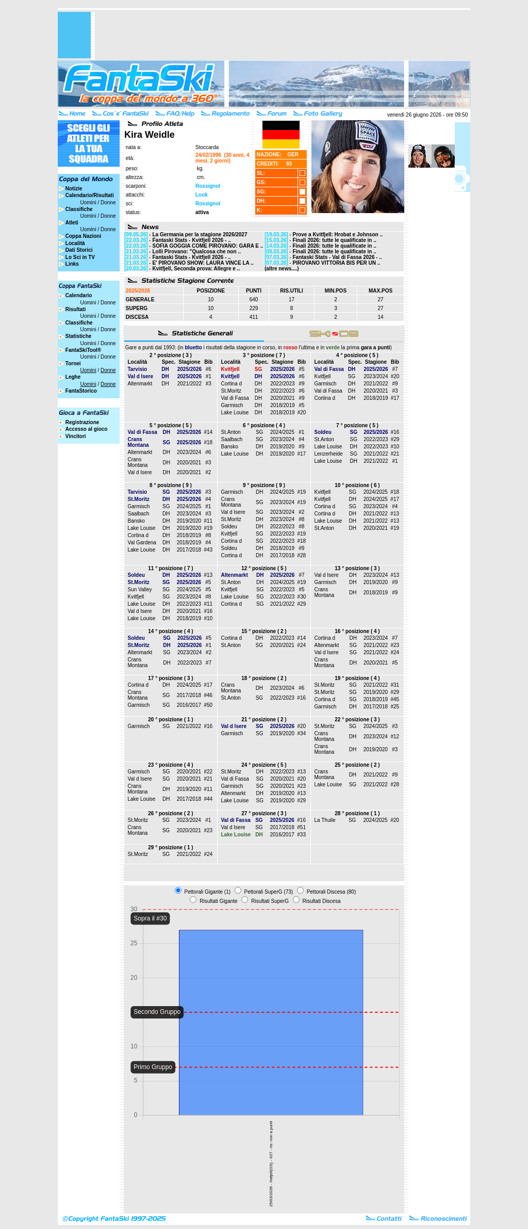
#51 (301, 827)
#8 (208, 535)
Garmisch (232, 405)
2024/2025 (282, 432)
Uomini (88, 202)
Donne (108, 202)
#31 (394, 685)
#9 (301, 383)
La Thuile (325, 820)
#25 (394, 706)
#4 (301, 439)
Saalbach (232, 439)
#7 (395, 369)
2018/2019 (282, 405)
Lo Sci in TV (80, 257)
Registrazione (82, 422)
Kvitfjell (323, 376)
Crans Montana (138, 462)
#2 (208, 472)
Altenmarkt (140, 383)
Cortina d (231, 383)
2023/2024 (376, 376)
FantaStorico (81, 391)
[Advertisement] (282, 35)
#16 (395, 432)
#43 (208, 550)
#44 (208, 799)
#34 (301, 733)
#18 (208, 442)
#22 (208, 771)
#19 (208, 528)
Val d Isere (140, 472)
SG (351, 376)
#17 (395, 398)
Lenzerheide (329, 454)
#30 (302, 597)
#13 (394, 513)
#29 (395, 439)
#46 (208, 695)
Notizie (73, 188)
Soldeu (229, 526)
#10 (395, 446)
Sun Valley (140, 589)
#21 (395, 454)
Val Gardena (142, 542)
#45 (394, 699)
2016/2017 (189, 705)
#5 (301, 369)
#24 (301, 645)
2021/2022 (189, 383)
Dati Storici (79, 250)
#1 (208, 376)
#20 (302, 412)
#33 (301, 834)
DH (165, 383)
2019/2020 (282, 446)
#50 (208, 705)
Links (72, 264)
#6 (208, 369)
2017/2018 (189, 550)
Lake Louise (235, 412)
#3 (208, 383)
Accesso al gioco (86, 429)
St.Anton (231, 432)
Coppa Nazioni (83, 236)
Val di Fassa (235, 398)
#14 (208, 432)
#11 (208, 521)
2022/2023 (282, 383)
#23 (395, 645)
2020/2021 (282, 398)
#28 (301, 555)
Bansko (229, 446)
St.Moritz (231, 391)
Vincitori (75, 436)
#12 (394, 736)
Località (75, 243)
